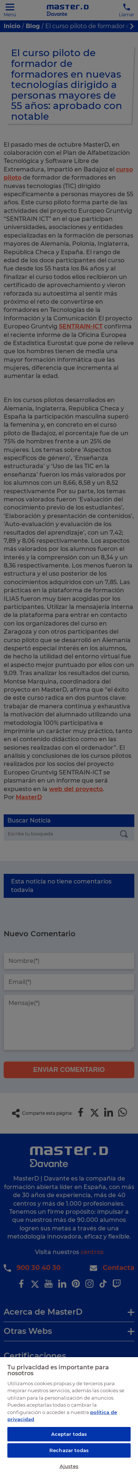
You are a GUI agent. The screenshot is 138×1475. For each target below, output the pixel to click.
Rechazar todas (69, 1450)
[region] (69, 1415)
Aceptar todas (69, 1434)
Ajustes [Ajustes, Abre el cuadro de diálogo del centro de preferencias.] (69, 1466)
